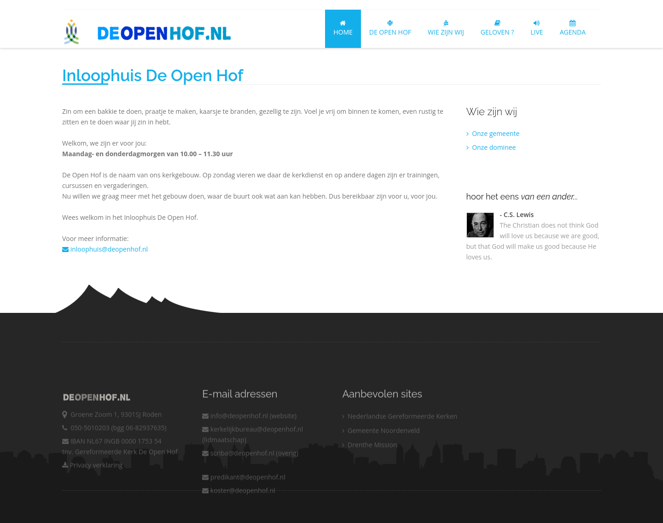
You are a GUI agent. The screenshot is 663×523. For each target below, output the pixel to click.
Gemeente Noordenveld (381, 447)
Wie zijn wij (446, 28)
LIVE (536, 28)
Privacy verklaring (92, 481)
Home (343, 28)
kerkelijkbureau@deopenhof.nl (252, 445)
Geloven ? (497, 28)
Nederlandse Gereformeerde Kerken (399, 433)
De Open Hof (390, 28)
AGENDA (573, 28)
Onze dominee (491, 147)
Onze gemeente (493, 133)
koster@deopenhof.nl (238, 507)
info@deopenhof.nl (235, 432)
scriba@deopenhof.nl (238, 469)
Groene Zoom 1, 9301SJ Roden (114, 431)
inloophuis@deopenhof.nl (105, 249)
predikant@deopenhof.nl (243, 493)
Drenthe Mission (369, 461)
